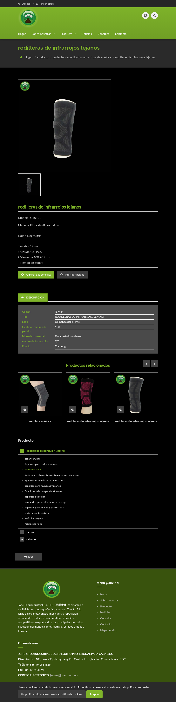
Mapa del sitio (107, 630)
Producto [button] (68, 34)
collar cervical (31, 458)
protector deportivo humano (71, 57)
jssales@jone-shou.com (64, 675)
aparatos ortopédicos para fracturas (43, 480)
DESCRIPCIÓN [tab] (32, 297)
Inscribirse (45, 3)
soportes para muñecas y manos (41, 485)
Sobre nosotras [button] (43, 34)
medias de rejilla (32, 523)
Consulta (103, 34)
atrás (28, 556)
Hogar (22, 34)
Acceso (24, 3)
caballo (28, 539)
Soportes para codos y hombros (40, 464)
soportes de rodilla (33, 496)
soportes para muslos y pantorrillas (43, 507)
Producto (43, 57)
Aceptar (94, 694)
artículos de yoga (33, 518)
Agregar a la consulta (36, 274)
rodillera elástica (40, 421)
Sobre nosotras (107, 600)
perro (27, 532)
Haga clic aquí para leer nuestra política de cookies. (51, 694)
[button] (145, 15)
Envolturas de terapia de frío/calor (42, 491)
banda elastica (102, 57)
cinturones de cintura (35, 513)
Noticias (86, 34)
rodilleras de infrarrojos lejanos (135, 57)
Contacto (120, 34)
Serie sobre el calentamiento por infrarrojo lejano (50, 475)
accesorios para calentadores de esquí (44, 502)
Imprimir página (72, 274)
